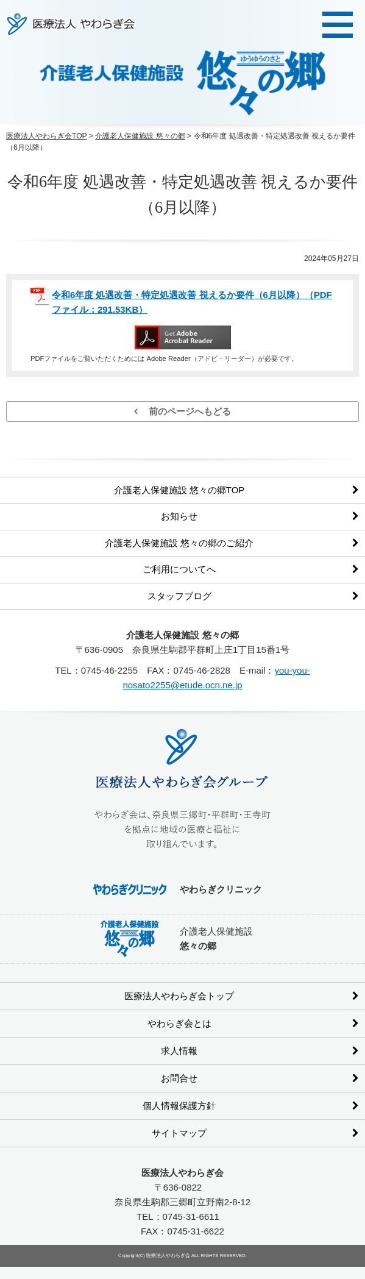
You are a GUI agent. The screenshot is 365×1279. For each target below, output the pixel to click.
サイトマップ (179, 1133)
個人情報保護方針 (179, 1105)
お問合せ (179, 1078)
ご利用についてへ (179, 569)
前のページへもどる (182, 411)
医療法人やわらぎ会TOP (46, 136)
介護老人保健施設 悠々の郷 (140, 136)
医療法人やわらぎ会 (71, 24)
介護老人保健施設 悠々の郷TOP (179, 490)
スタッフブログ (179, 596)
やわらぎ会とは (179, 1023)
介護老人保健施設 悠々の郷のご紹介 (179, 543)
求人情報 (179, 1051)
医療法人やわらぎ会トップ (179, 996)
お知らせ (179, 516)
